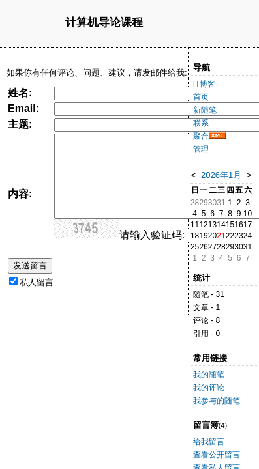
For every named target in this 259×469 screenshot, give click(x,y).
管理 (201, 149)
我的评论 (208, 387)
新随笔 (205, 110)
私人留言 (36, 282)
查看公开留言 (216, 454)
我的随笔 (208, 374)
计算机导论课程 (104, 23)
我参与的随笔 (216, 400)
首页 (201, 97)
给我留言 (208, 441)
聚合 (201, 136)
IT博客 (204, 84)
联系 (201, 123)
